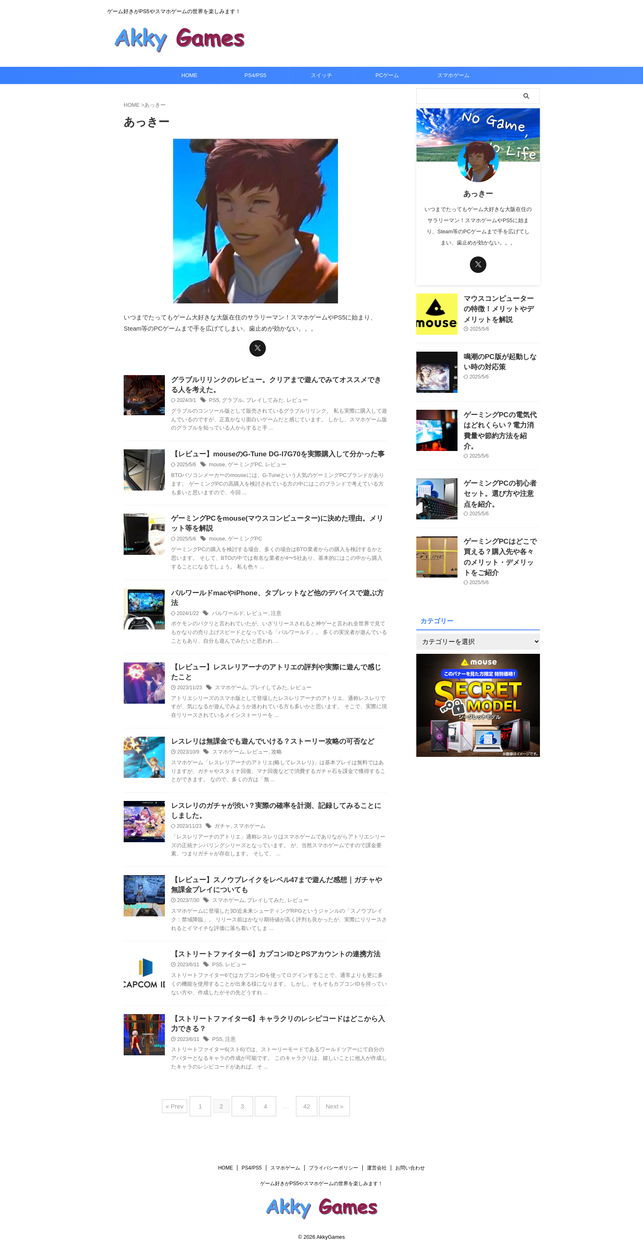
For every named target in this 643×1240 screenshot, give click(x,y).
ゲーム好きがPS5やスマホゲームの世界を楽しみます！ (321, 1174)
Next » (326, 1100)
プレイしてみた (261, 398)
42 (302, 1100)
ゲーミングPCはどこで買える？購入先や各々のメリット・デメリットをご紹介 (499, 539)
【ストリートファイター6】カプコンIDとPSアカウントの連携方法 (269, 949)
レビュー (291, 398)
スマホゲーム (453, 75)
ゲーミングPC (242, 463)
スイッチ (321, 75)
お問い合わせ (410, 1159)
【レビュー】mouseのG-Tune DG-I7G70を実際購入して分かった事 (271, 452)
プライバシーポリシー (333, 1159)
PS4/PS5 (255, 75)
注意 (272, 603)
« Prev (185, 1100)
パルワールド (227, 603)
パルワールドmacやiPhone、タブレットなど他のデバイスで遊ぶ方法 (274, 592)
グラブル (231, 398)
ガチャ (221, 820)
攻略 (272, 744)
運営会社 (377, 1159)
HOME (189, 75)
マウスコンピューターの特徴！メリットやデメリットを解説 (501, 307)
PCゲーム (387, 75)
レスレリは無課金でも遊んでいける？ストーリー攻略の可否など (266, 733)
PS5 (213, 398)
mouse (216, 463)
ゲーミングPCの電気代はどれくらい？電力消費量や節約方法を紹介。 (501, 423)
